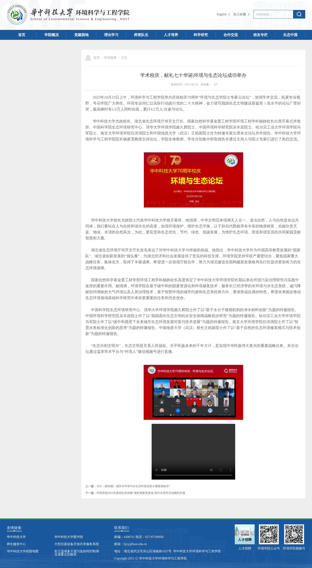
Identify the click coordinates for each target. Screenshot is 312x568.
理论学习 (111, 35)
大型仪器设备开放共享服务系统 (76, 544)
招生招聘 (39, 90)
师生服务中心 (16, 544)
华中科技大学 (16, 537)
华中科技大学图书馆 (68, 537)
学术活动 (39, 132)
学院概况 (51, 35)
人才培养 (171, 35)
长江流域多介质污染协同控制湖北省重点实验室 (76, 552)
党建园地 (81, 35)
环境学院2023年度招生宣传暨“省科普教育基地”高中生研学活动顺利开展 (141, 493)
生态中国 (290, 35)
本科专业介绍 (39, 146)
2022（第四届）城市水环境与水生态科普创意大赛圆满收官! (133, 486)
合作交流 (230, 35)
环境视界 (39, 118)
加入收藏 (239, 14)
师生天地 (39, 104)
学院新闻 (39, 76)
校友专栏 (260, 35)
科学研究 (201, 35)
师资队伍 (141, 35)
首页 (21, 35)
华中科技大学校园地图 (23, 551)
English (221, 14)
